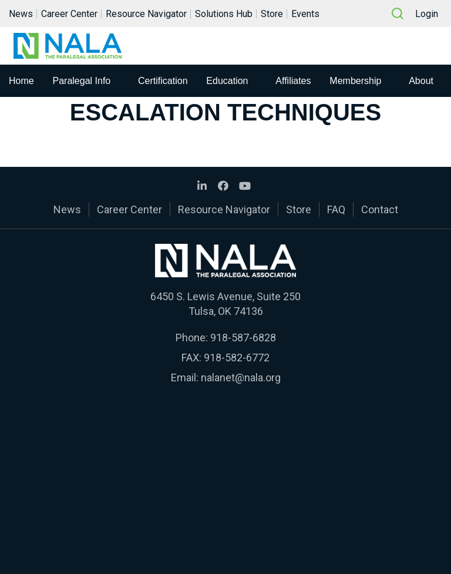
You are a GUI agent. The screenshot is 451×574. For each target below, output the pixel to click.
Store (272, 13)
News (21, 13)
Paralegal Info (82, 81)
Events (305, 13)
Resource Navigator (146, 13)
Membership (355, 81)
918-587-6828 (243, 337)
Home (21, 81)
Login (426, 13)
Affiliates (293, 81)
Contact (379, 209)
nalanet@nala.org (241, 377)
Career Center (69, 13)
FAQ (336, 209)
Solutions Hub (224, 13)
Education (227, 81)
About (421, 81)
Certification (162, 81)
